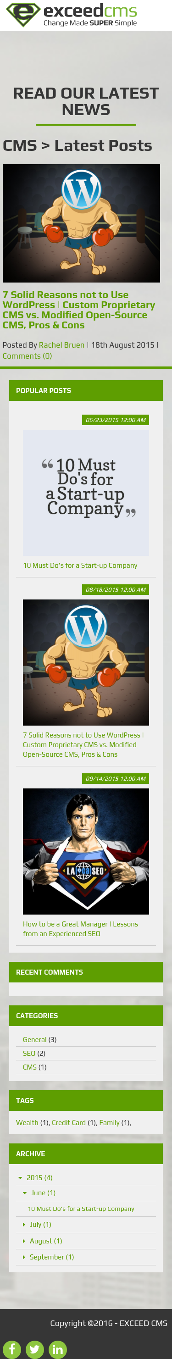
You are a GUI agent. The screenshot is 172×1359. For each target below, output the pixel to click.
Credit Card (74, 1122)
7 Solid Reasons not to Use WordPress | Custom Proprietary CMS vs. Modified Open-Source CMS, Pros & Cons (86, 671)
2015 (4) (40, 1177)
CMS (35, 1067)
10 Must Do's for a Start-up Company (86, 492)
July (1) (40, 1224)
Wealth (32, 1122)
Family (115, 1122)
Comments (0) (27, 356)
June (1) (43, 1193)
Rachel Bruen (62, 344)
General (40, 1039)
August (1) (46, 1241)
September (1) (52, 1257)
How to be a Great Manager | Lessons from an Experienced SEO (86, 855)
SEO (34, 1053)
